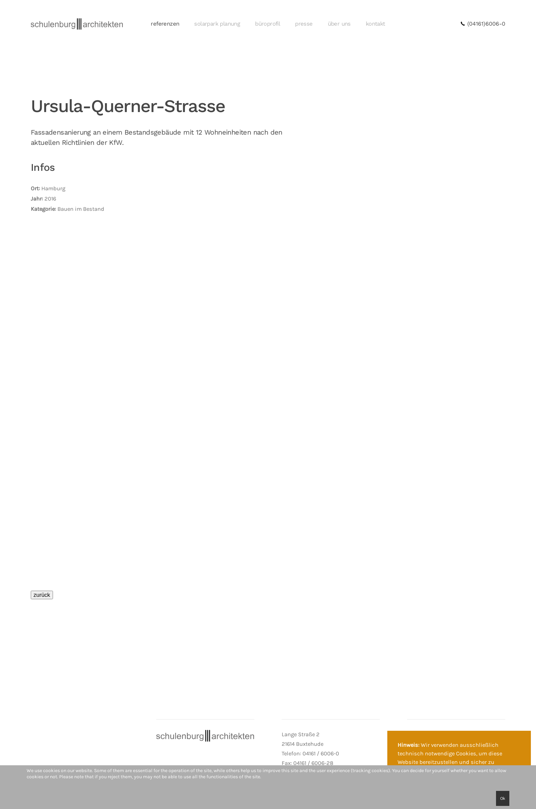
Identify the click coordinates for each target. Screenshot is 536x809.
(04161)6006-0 (482, 23)
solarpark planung (217, 23)
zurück (42, 595)
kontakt (375, 23)
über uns (339, 23)
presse (303, 23)
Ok (502, 798)
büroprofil (267, 23)
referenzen (165, 23)
